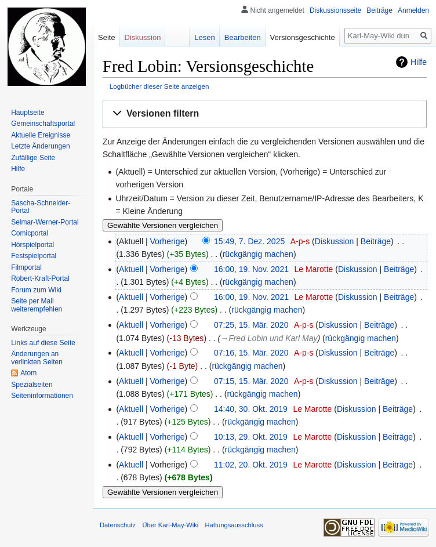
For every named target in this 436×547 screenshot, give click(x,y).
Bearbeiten (242, 37)
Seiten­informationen (42, 396)
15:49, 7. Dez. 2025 (249, 241)
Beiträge (376, 241)
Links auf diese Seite (43, 343)
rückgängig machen (258, 254)
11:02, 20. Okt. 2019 (251, 464)
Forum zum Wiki (36, 290)
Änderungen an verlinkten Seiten (37, 358)
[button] (264, 114)
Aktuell (131, 269)
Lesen (204, 37)
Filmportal (26, 267)
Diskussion (334, 241)
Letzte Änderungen (40, 146)
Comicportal (29, 233)
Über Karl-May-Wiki (170, 524)
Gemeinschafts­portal (43, 123)
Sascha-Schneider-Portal (40, 207)
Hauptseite (27, 112)
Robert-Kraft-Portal (40, 278)
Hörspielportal (32, 245)
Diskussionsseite (335, 10)
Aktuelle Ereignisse (40, 135)
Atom (28, 373)
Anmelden (413, 10)
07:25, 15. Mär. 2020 (251, 324)
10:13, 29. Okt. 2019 (251, 436)
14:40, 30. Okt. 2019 (251, 409)
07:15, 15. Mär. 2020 (251, 381)
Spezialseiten (31, 385)
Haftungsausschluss (234, 524)
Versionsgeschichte (302, 37)
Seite (106, 37)
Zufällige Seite (33, 158)
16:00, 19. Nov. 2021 (251, 269)
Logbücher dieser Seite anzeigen (159, 86)
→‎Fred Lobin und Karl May (268, 338)
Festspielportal (33, 256)
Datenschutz (118, 524)
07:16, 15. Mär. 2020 (251, 352)
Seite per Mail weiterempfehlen (36, 305)
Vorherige (167, 241)
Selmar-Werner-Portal (44, 222)
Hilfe (418, 62)
